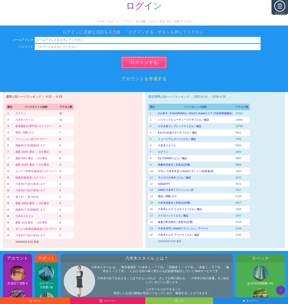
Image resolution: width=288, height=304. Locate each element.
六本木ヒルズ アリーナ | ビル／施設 (178, 234)
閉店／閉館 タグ (24, 132)
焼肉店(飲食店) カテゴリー (30, 177)
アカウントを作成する (144, 78)
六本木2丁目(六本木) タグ (30, 190)
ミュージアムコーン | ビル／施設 (177, 138)
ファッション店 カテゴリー (31, 138)
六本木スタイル (24, 119)
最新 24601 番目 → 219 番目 (32, 203)
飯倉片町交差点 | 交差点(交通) (175, 221)
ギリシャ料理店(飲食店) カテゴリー (36, 228)
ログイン (20, 113)
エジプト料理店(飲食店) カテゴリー (36, 171)
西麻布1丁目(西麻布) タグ (30, 209)
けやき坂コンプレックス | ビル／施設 (179, 126)
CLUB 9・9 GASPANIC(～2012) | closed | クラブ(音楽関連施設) (195, 113)
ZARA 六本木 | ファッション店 (175, 189)
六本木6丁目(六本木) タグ (30, 183)
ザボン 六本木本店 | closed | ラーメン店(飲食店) (186, 171)
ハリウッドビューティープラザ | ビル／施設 (183, 119)
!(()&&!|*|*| (164, 183)
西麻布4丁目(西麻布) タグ (30, 145)
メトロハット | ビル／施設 (173, 215)
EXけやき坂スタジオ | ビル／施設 (177, 132)
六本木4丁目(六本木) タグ (30, 235)
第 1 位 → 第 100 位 (27, 196)
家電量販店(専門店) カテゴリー (33, 126)
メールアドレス (23, 39)
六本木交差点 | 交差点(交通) (174, 202)
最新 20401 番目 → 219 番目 (32, 164)
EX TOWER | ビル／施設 (172, 158)
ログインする (144, 62)
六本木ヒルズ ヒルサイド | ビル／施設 (180, 209)
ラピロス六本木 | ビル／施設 (174, 177)
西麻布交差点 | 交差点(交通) (174, 164)
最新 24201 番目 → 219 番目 (32, 151)
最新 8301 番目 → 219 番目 (31, 158)
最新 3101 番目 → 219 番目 (31, 222)
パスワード (26, 46)
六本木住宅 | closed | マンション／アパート (183, 228)
